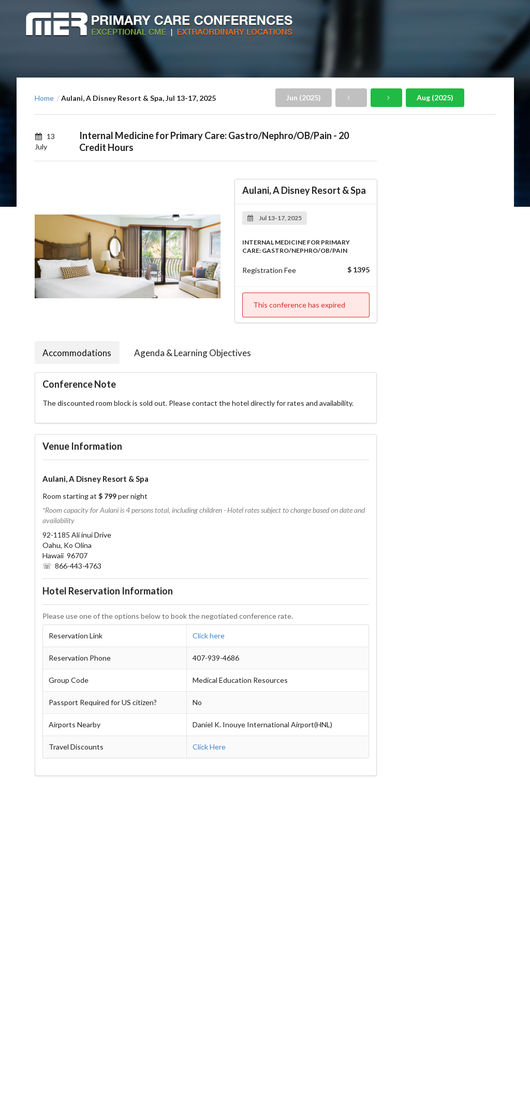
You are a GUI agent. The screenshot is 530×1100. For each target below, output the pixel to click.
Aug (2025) (435, 97)
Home (44, 98)
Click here (209, 635)
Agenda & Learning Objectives (192, 352)
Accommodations (76, 352)
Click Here (209, 746)
